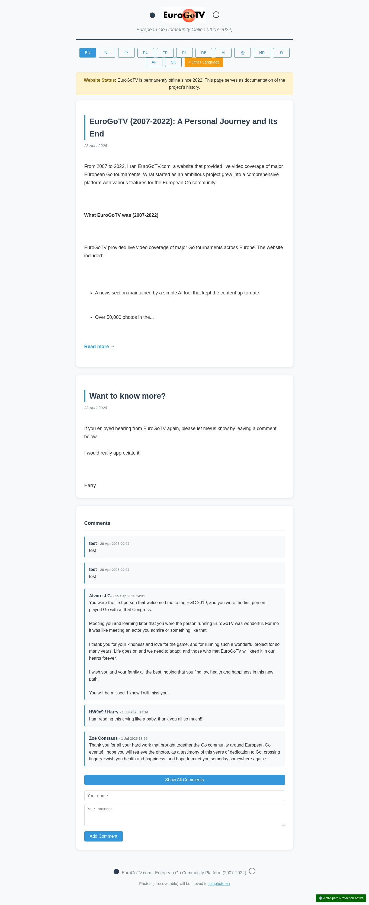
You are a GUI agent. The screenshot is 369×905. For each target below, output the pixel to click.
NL (106, 52)
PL (184, 52)
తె (281, 52)
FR (165, 52)
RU (146, 52)
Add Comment (103, 839)
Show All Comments (184, 779)
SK (173, 62)
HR (262, 52)
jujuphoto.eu (219, 887)
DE (204, 52)
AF (154, 62)
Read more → (99, 346)
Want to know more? (127, 396)
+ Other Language (204, 62)
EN (87, 52)
